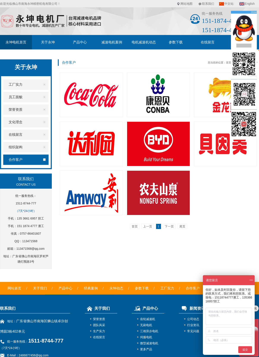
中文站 (229, 3)
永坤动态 (116, 288)
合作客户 (193, 288)
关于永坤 (48, 42)
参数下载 (176, 42)
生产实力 (99, 331)
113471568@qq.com (30, 248)
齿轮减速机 (147, 319)
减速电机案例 (111, 42)
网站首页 (14, 288)
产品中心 (80, 42)
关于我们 (40, 288)
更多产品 (146, 349)
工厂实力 (167, 288)
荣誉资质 (99, 319)
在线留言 (208, 42)
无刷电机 (146, 325)
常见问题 (193, 331)
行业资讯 (193, 325)
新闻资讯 (192, 308)
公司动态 (193, 319)
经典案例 (91, 288)
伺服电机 (146, 337)
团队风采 (99, 325)
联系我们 (208, 3)
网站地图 (186, 3)
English (250, 3)
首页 (228, 62)
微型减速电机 (149, 343)
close (254, 12)
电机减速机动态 (144, 42)
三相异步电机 (149, 331)
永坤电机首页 (16, 42)
